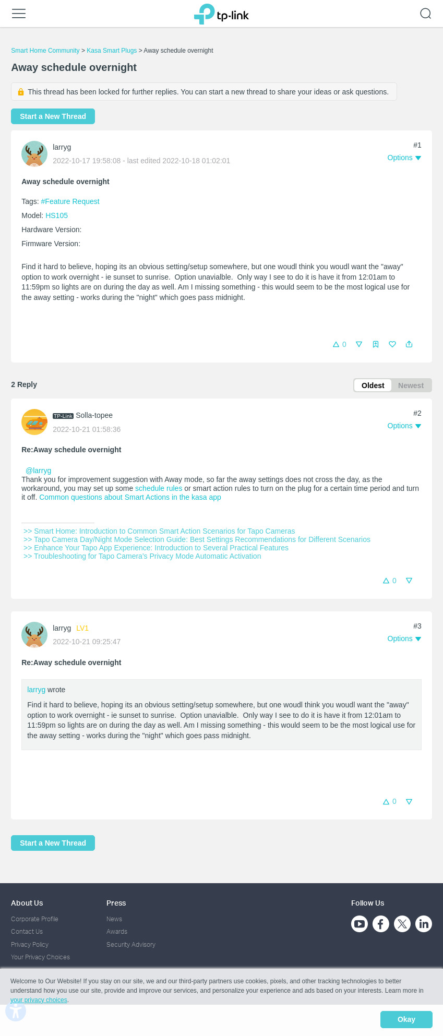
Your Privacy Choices (40, 957)
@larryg (38, 472)
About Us (27, 902)
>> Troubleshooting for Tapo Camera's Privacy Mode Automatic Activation (142, 557)
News (114, 919)
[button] (409, 344)
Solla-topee (94, 416)
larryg (62, 147)
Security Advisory (130, 944)
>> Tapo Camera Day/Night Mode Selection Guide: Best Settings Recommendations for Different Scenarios (197, 540)
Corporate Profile (34, 919)
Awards (116, 932)
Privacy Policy (30, 944)
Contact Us (27, 932)
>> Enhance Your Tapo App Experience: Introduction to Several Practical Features (156, 549)
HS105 (56, 215)
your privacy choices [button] (38, 1001)
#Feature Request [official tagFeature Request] (70, 201)
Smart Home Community (45, 50)
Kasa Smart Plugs (112, 50)
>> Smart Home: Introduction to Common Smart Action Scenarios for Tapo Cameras (159, 532)
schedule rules (158, 489)
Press (116, 902)
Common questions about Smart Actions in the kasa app (130, 498)
